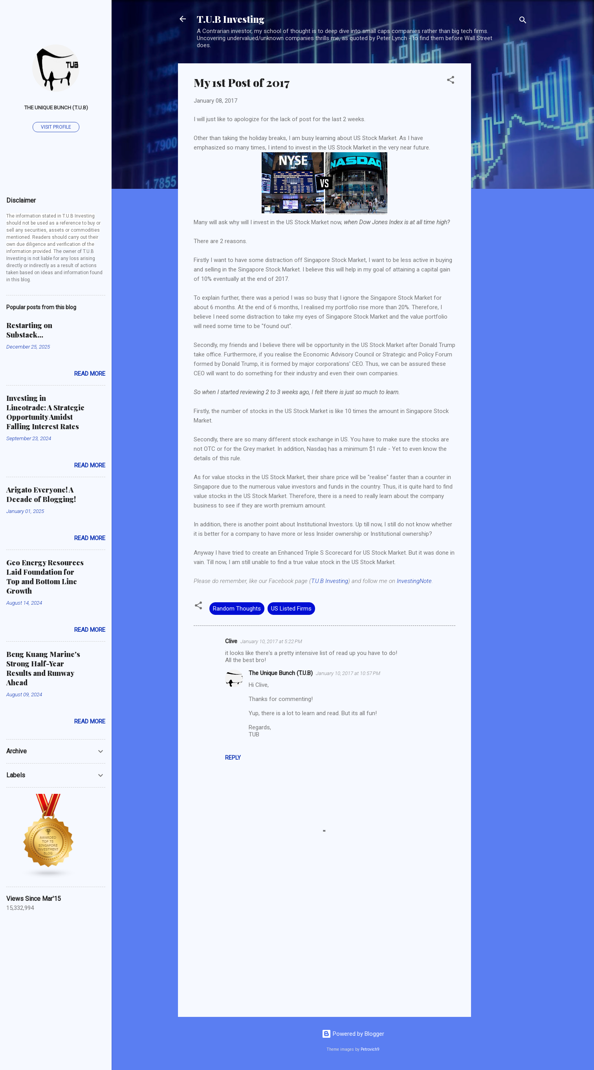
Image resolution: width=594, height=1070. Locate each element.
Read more (89, 373)
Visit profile (56, 127)
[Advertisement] (502, 181)
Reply (233, 758)
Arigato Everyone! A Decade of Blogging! (41, 494)
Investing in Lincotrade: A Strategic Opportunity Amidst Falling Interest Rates (45, 412)
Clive (231, 641)
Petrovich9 (370, 1049)
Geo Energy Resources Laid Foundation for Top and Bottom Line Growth (45, 577)
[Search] (523, 21)
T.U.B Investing (230, 19)
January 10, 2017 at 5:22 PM (271, 641)
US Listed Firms (291, 608)
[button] (450, 81)
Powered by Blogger (353, 1033)
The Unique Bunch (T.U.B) (281, 673)
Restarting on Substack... (29, 330)
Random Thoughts (237, 608)
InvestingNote (414, 581)
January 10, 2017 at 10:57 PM (348, 673)
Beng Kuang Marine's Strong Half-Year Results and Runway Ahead (43, 668)
